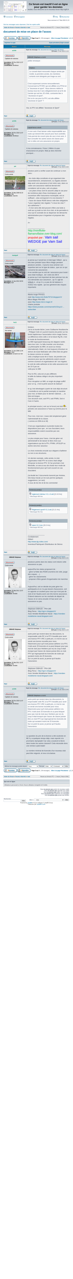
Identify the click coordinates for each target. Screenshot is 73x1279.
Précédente (64, 38)
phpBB (30, 803)
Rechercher (64, 17)
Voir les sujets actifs (33, 24)
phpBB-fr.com (41, 804)
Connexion (8, 17)
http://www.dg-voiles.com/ (38, 542)
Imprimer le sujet (10, 42)
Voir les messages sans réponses (14, 24)
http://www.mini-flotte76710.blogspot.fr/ (47, 297)
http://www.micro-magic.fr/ (42, 302)
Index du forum (9, 27)
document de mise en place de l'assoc (27, 31)
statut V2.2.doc (37, 525)
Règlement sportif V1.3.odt (41, 510)
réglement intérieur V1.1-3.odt (43, 494)
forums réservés (20, 27)
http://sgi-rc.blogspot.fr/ (47, 611)
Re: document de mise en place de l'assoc (51, 49)
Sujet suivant (64, 42)
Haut (5, 116)
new (28, 27)
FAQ (55, 17)
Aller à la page (55, 38)
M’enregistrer (19, 17)
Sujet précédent (54, 42)
